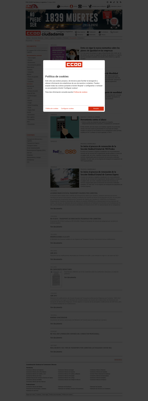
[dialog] (74, 86)
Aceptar (96, 108)
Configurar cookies (67, 108)
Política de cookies (80, 92)
